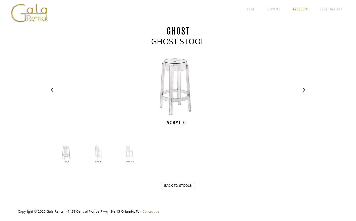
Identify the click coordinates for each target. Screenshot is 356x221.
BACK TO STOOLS (178, 185)
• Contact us (149, 211)
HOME (251, 9)
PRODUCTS (300, 9)
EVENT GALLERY (331, 9)
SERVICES (274, 9)
